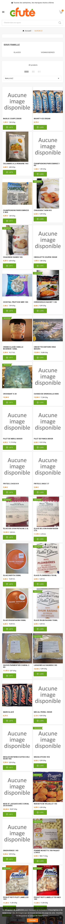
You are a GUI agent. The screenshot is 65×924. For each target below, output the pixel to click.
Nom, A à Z (32, 78)
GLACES (17, 52)
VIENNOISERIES (48, 52)
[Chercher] (29, 22)
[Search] (60, 22)
